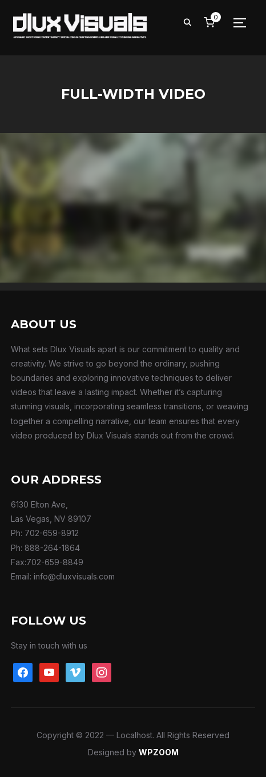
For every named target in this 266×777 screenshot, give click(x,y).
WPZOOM (159, 752)
